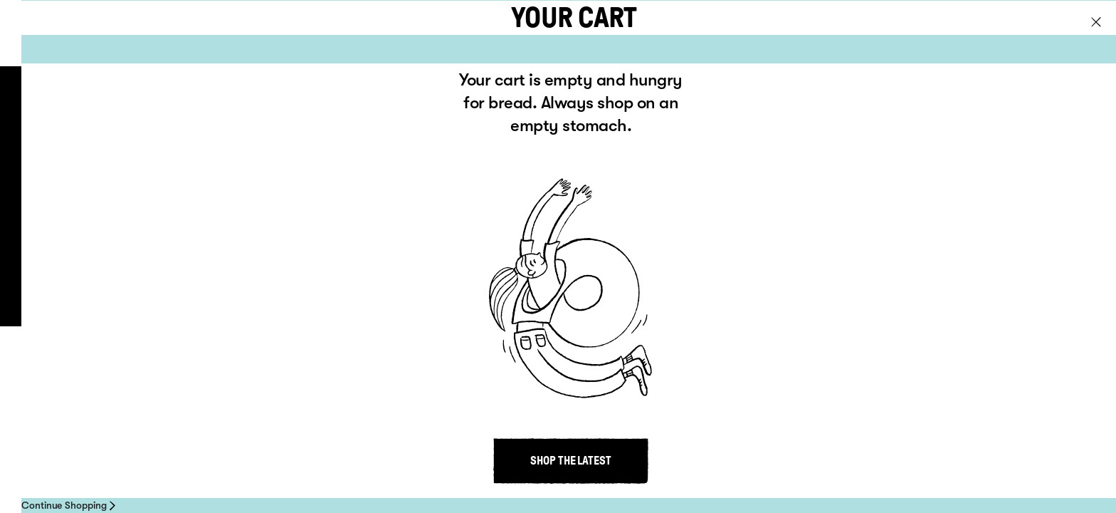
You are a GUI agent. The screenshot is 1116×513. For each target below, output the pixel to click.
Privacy (360, 302)
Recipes (169, 175)
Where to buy (190, 209)
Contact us (582, 302)
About (163, 142)
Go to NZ (1069, 33)
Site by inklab (914, 303)
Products (177, 108)
